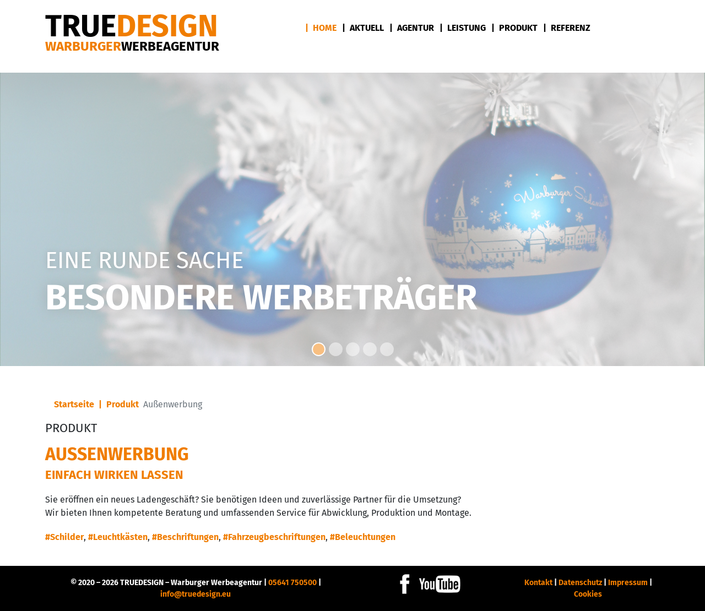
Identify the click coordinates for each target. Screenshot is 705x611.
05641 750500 (292, 582)
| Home (321, 28)
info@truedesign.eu (195, 594)
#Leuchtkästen (118, 537)
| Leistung (463, 28)
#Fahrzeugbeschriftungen (274, 537)
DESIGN (131, 26)
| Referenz (566, 28)
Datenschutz (580, 582)
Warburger (132, 46)
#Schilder (64, 537)
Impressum (628, 582)
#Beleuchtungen (362, 537)
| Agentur (411, 28)
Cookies (588, 594)
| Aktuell (363, 28)
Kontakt (538, 582)
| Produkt (514, 28)
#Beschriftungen (185, 537)
